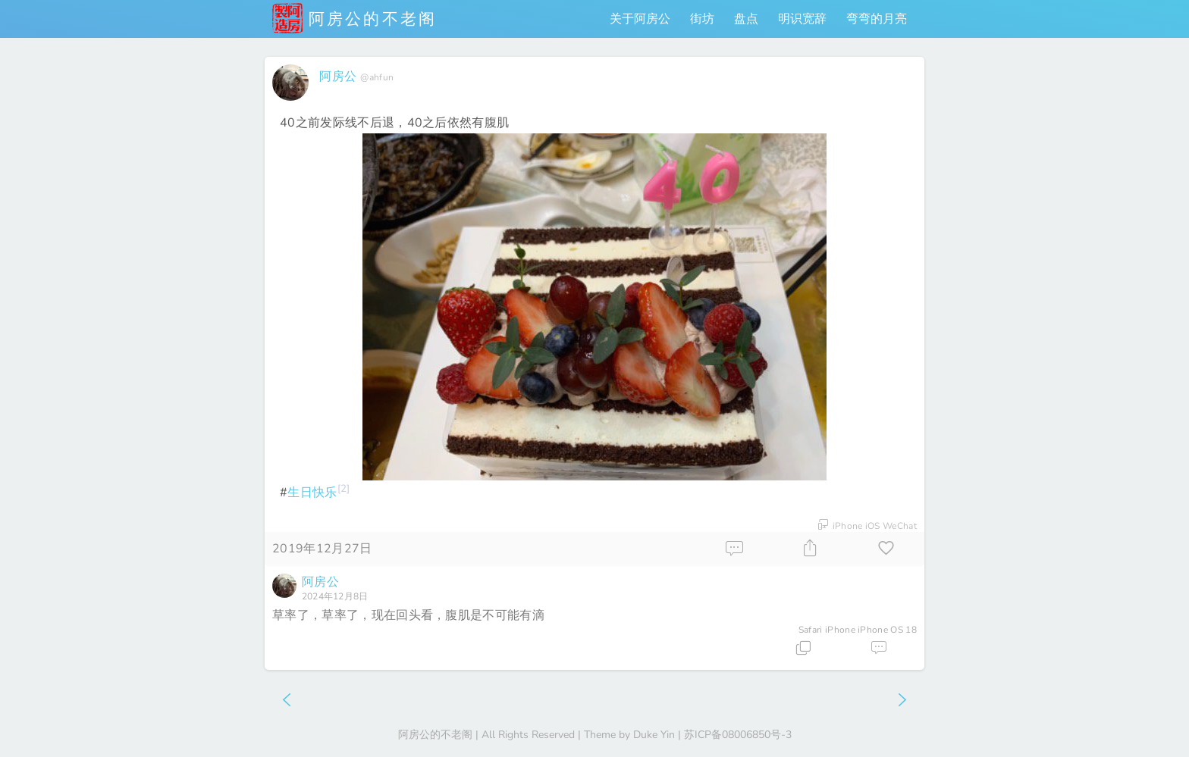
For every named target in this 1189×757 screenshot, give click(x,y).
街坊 (702, 19)
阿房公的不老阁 (354, 18)
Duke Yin (654, 734)
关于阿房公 (640, 19)
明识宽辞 (802, 19)
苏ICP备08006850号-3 (738, 734)
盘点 (746, 19)
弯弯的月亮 (876, 19)
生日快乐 (312, 492)
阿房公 (337, 76)
